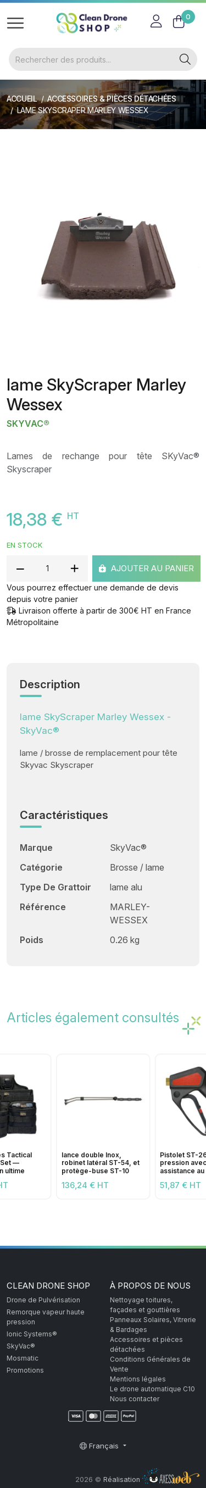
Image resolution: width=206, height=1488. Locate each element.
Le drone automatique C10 (152, 1389)
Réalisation (151, 1479)
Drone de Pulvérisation (43, 1300)
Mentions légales (138, 1379)
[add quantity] (74, 568)
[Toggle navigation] (15, 23)
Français (100, 1445)
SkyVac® (28, 424)
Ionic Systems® (32, 1334)
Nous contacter (134, 1399)
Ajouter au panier (146, 567)
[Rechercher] (91, 59)
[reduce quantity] (20, 568)
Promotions (25, 1370)
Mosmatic (22, 1358)
